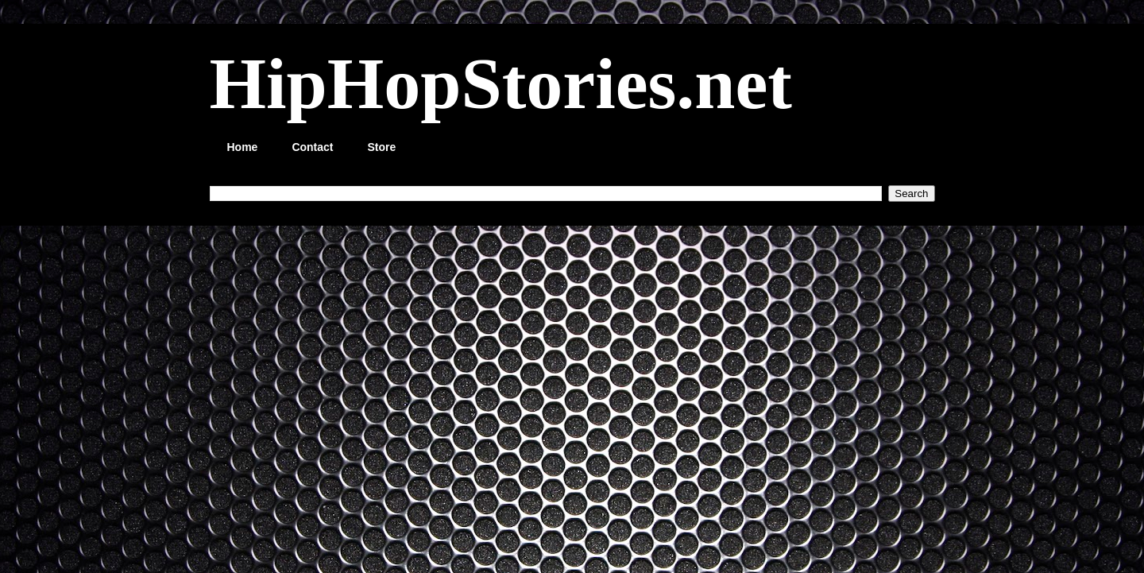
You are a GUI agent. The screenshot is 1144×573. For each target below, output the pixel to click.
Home (242, 147)
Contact (312, 147)
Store (382, 147)
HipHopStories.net (501, 83)
